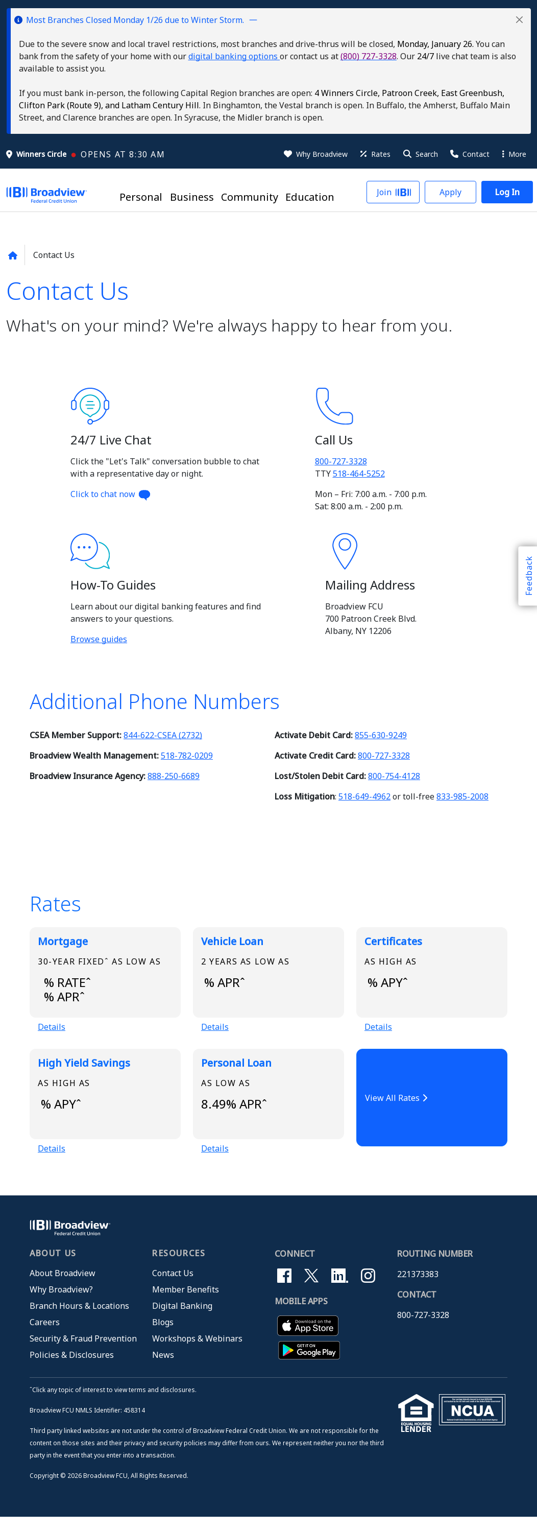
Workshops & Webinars (197, 1350)
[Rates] (374, 154)
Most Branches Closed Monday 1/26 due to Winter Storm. (135, 20)
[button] (519, 19)
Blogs (163, 1334)
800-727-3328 (341, 461)
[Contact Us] (469, 154)
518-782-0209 (187, 755)
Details (51, 1032)
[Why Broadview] (315, 154)
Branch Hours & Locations (79, 1318)
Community (249, 197)
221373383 (417, 1286)
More (514, 154)
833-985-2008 (462, 796)
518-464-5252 (359, 473)
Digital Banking (182, 1318)
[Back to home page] (12, 255)
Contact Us (172, 1285)
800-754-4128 (394, 776)
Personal (140, 197)
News (163, 1367)
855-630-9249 (381, 735)
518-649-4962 (364, 796)
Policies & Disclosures (72, 1367)
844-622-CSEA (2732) (163, 735)
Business (192, 197)
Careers (45, 1334)
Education (309, 197)
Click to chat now (111, 494)
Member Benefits (185, 1301)
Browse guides (98, 639)
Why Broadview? (61, 1301)
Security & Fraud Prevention (83, 1350)
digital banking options (234, 56)
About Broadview (62, 1285)
